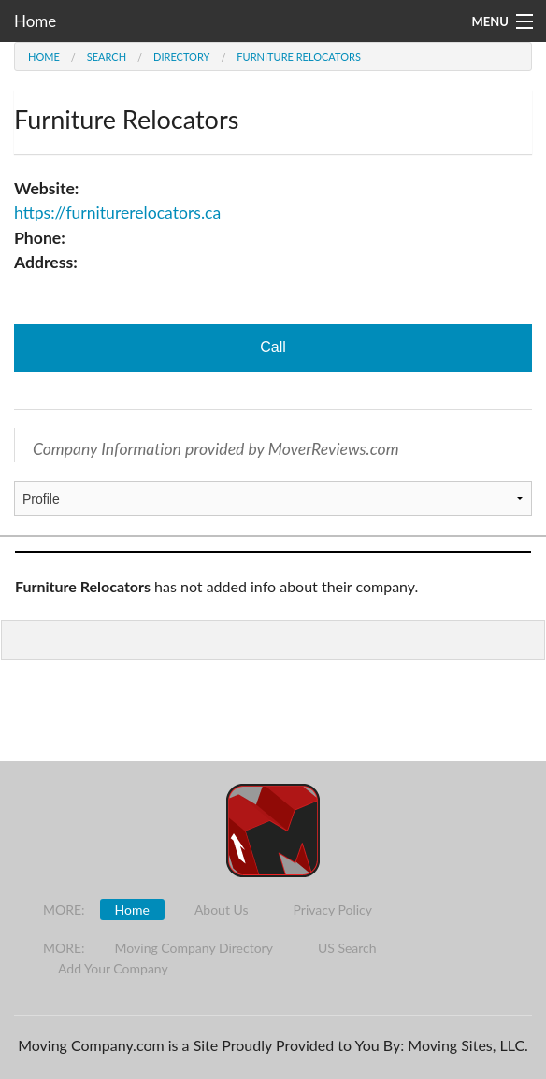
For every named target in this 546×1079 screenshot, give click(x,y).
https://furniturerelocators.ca (117, 212)
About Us (221, 909)
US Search (347, 948)
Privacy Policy (333, 909)
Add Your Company (113, 968)
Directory (181, 56)
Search (106, 56)
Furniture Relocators (299, 56)
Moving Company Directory (194, 948)
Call (273, 347)
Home (35, 21)
